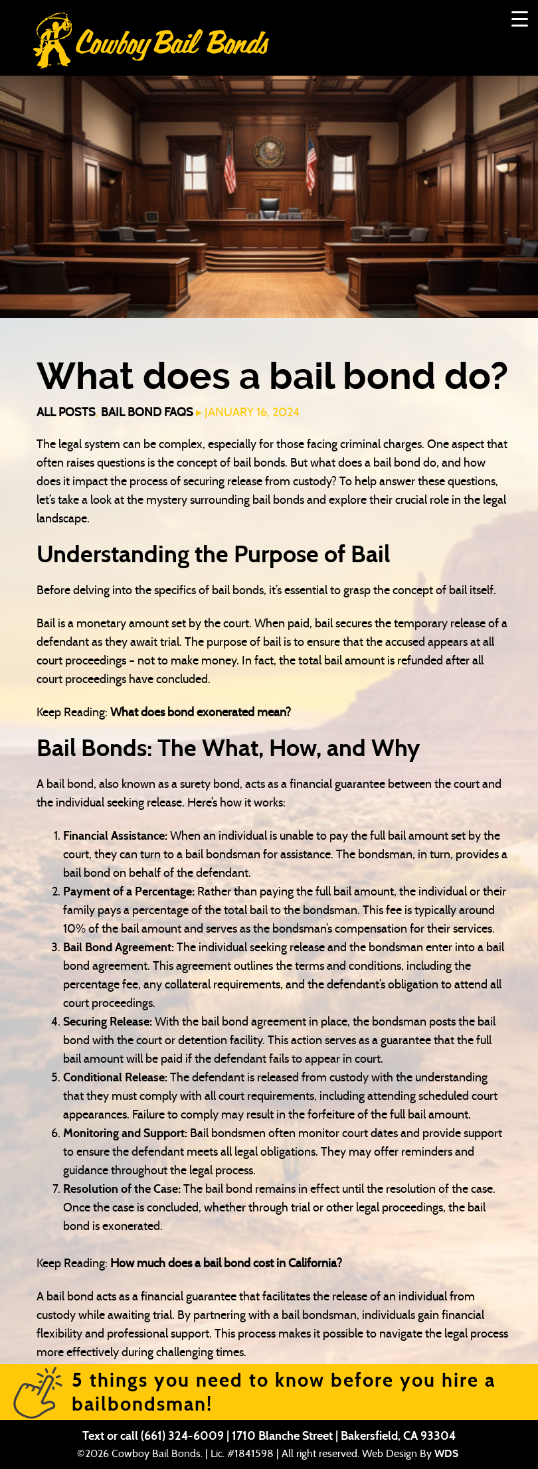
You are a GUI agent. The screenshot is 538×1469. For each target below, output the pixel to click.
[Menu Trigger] (519, 18)
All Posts (66, 412)
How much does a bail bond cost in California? (226, 1263)
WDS (446, 1453)
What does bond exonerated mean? (200, 712)
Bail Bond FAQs (147, 412)
